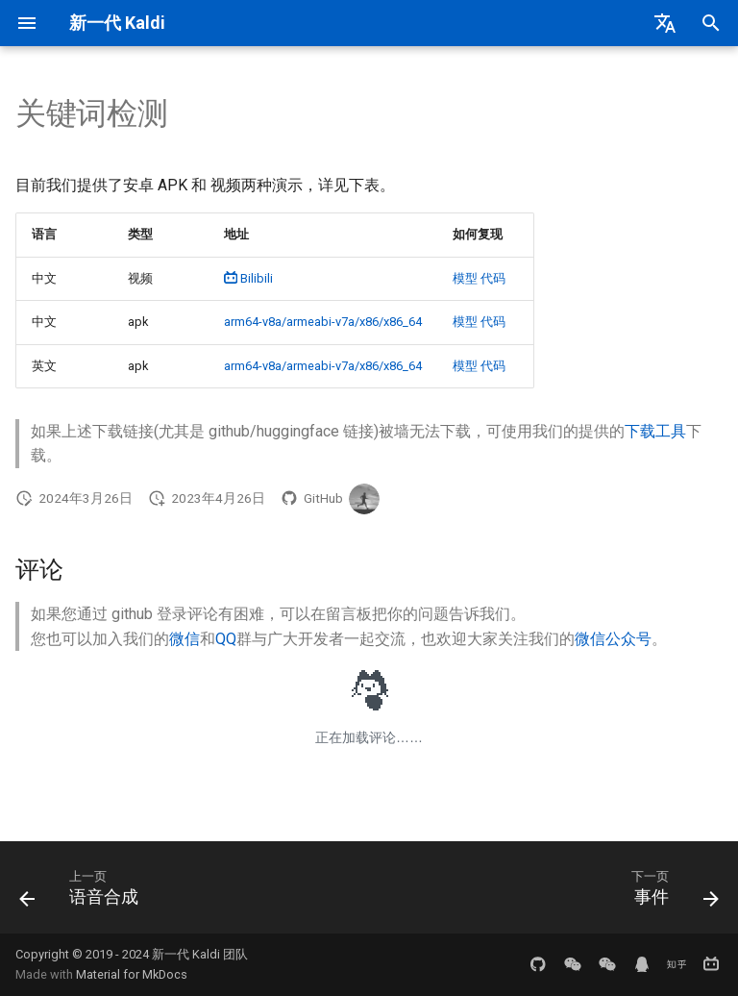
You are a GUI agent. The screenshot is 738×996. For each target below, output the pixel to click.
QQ (225, 639)
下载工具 (655, 431)
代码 (492, 278)
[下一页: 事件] (670, 893)
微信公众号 (613, 639)
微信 (184, 639)
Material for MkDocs (131, 974)
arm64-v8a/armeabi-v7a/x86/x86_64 (323, 321)
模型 (465, 278)
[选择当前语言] (665, 23)
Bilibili (248, 278)
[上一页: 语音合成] (83, 893)
